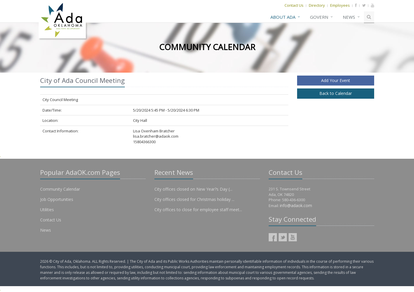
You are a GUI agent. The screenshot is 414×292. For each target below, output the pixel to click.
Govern (319, 17)
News (349, 17)
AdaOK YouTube (293, 237)
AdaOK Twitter (283, 237)
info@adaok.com (296, 205)
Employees (340, 5)
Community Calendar (60, 189)
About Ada (282, 17)
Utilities (47, 209)
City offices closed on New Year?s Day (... (193, 189)
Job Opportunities (56, 199)
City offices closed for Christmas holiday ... (194, 199)
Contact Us (294, 5)
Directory (317, 5)
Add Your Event (335, 80)
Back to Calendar (335, 93)
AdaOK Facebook (273, 237)
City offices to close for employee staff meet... (198, 209)
